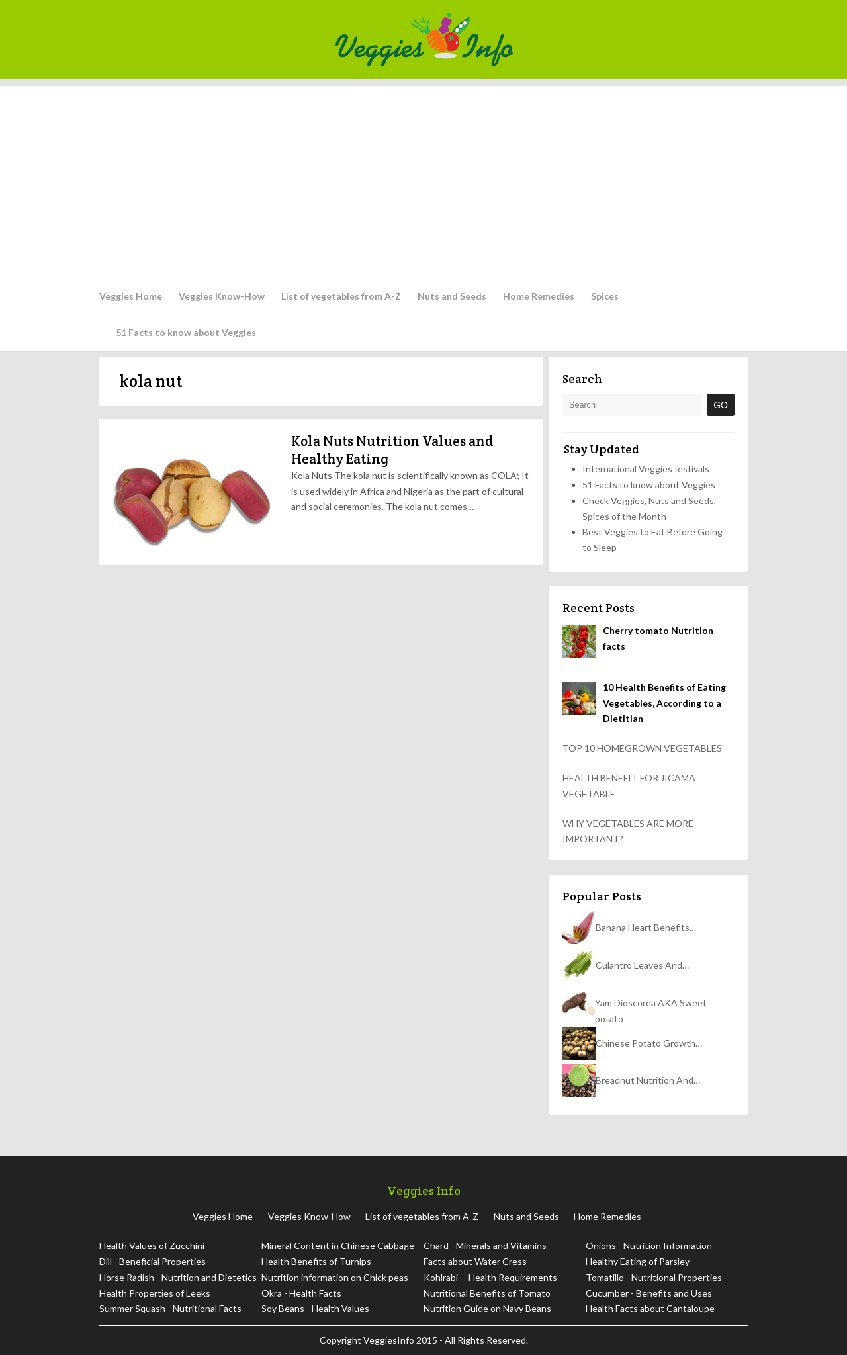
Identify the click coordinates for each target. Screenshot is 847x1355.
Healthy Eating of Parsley (638, 1261)
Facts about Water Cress (475, 1261)
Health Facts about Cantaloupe (650, 1308)
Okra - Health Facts (301, 1293)
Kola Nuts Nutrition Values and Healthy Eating (392, 449)
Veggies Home (130, 296)
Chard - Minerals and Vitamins (485, 1245)
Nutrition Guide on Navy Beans (487, 1308)
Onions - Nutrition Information (649, 1245)
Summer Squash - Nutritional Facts (170, 1308)
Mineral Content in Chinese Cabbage (337, 1245)
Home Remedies (538, 296)
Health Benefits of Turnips (316, 1261)
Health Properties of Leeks (154, 1293)
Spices (605, 296)
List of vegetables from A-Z (341, 296)
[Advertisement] (423, 178)
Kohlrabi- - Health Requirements (490, 1277)
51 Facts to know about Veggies (186, 332)
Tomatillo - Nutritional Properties (654, 1277)
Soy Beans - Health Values (315, 1308)
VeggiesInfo (389, 1340)
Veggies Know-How (222, 296)
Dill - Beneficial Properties (152, 1261)
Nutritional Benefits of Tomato (487, 1293)
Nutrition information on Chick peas (334, 1277)
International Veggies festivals (645, 468)
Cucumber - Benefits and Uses (649, 1293)
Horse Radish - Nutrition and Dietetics (178, 1277)
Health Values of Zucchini (151, 1245)
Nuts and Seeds (452, 296)
